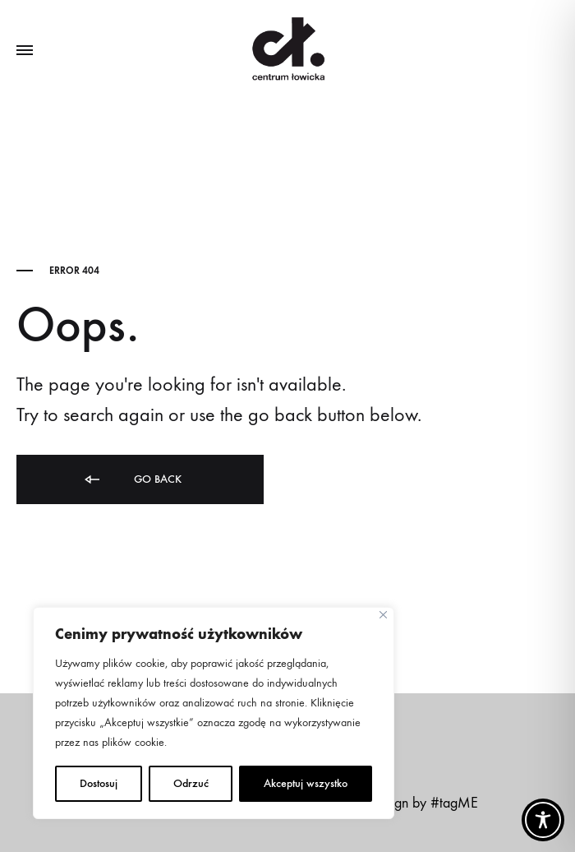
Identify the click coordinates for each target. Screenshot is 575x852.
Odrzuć (191, 783)
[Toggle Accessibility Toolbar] (543, 820)
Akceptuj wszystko (305, 783)
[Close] (383, 614)
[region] (213, 713)
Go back (132, 480)
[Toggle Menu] (24, 51)
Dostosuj (98, 783)
